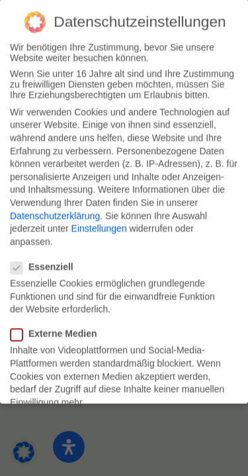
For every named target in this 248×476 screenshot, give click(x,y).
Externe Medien (59, 326)
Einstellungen (99, 221)
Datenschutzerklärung (55, 208)
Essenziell (47, 260)
